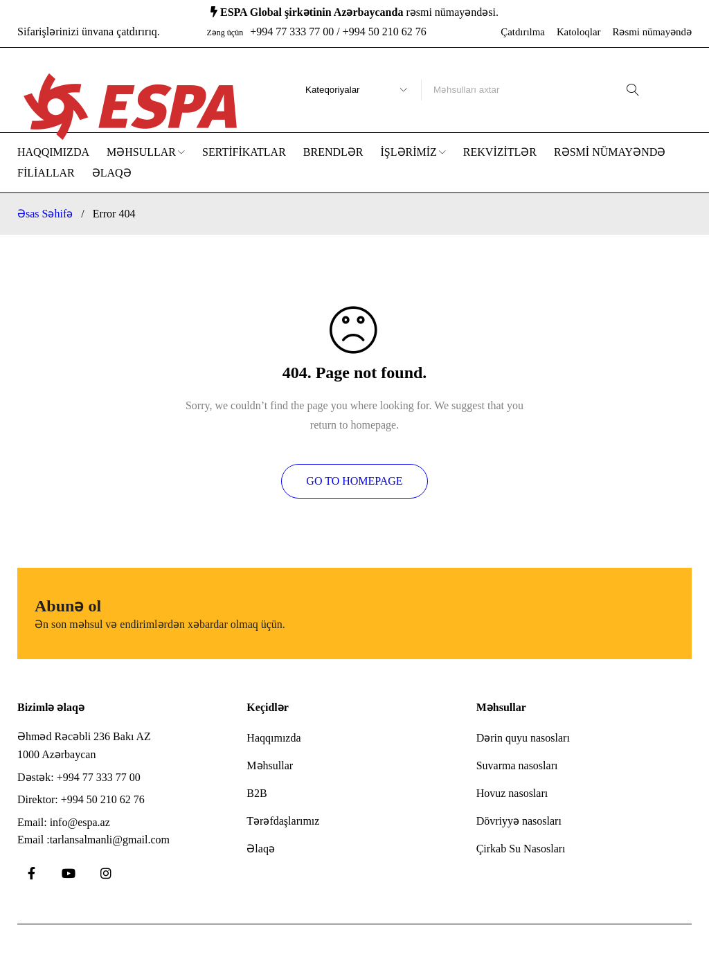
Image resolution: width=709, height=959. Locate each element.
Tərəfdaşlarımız (282, 821)
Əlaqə (260, 848)
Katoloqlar (579, 31)
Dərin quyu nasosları (523, 738)
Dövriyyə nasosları (519, 821)
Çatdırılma (523, 31)
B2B (256, 793)
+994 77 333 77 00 (99, 777)
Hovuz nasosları (512, 793)
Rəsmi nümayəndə (652, 31)
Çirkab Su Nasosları (521, 848)
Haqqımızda (273, 738)
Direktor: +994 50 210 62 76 (81, 799)
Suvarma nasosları (517, 765)
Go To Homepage (354, 481)
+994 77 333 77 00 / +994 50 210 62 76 (338, 31)
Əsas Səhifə (45, 213)
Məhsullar (269, 765)
